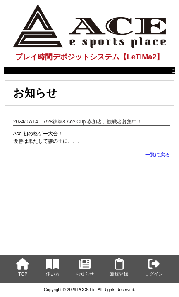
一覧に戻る (157, 155)
